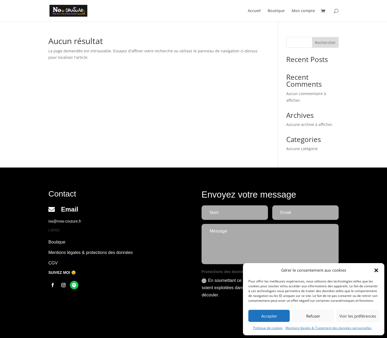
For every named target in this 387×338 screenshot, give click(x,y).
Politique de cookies (268, 328)
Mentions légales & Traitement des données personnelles (328, 328)
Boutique (276, 11)
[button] (376, 270)
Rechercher (325, 42)
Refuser (313, 316)
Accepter (269, 316)
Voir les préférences (357, 316)
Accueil (254, 11)
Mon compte (303, 11)
